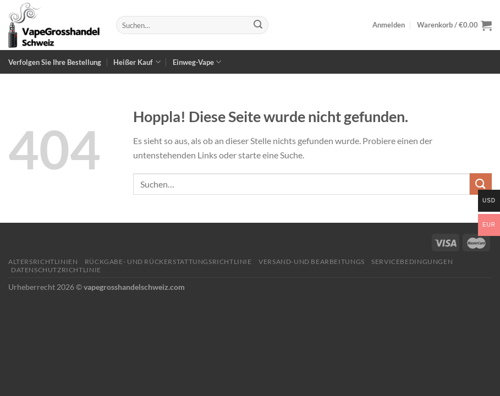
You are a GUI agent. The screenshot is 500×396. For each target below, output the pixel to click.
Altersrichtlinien (43, 261)
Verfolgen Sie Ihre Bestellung (54, 62)
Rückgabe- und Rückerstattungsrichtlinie (168, 261)
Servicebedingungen (412, 261)
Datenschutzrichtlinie (56, 270)
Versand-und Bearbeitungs (312, 261)
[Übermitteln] (258, 25)
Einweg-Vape (197, 62)
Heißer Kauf (136, 62)
